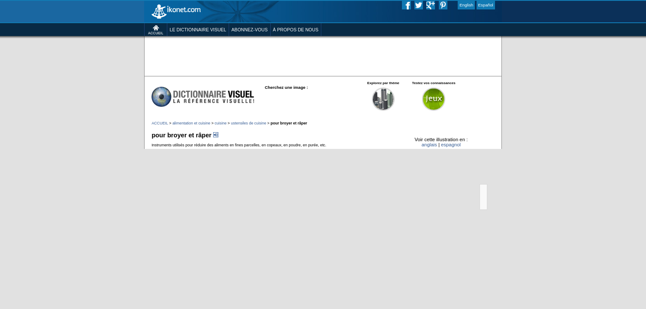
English (499, 6)
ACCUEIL (122, 151)
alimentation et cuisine (161, 151)
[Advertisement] (323, 68)
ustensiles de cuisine (232, 151)
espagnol (480, 178)
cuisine (197, 151)
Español (523, 6)
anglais (453, 178)
